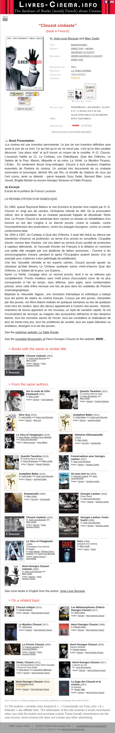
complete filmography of (30, 339)
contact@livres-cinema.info (91, 726)
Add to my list (24, 108)
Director (77, 48)
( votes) (81, 125)
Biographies (79, 45)
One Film (85, 443)
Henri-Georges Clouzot (86, 56)
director (77, 59)
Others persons (29, 442)
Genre (86, 549)
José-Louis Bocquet (72, 591)
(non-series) (78, 74)
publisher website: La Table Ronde (36, 332)
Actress (82, 420)
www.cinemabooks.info (73, 729)
